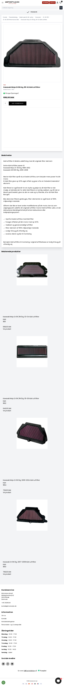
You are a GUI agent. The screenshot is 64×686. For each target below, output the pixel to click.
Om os (3, 615)
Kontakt (3, 619)
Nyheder (45, 2)
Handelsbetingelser (7, 621)
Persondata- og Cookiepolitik (11, 625)
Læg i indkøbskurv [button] (17, 103)
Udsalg (52, 2)
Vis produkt (7, 329)
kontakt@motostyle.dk (8, 606)
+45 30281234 (6, 603)
